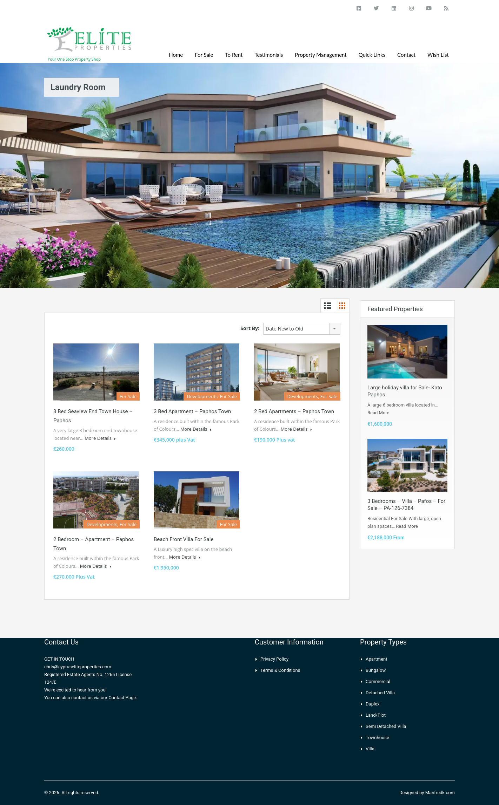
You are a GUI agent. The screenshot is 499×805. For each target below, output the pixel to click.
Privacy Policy (274, 659)
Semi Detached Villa (386, 726)
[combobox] (301, 329)
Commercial (378, 681)
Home (176, 55)
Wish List (438, 55)
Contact (406, 55)
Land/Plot (376, 715)
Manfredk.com (440, 792)
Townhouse (377, 737)
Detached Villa (380, 692)
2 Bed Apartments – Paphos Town (294, 411)
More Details (100, 438)
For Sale (204, 55)
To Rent (234, 55)
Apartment (376, 659)
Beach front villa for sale (183, 539)
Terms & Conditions (280, 670)
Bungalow (376, 670)
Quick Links (372, 55)
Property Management (320, 55)
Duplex (373, 704)
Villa (370, 748)
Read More (378, 412)
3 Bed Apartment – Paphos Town (192, 411)
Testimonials (268, 55)
